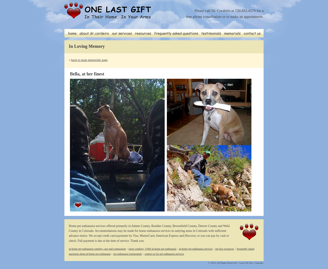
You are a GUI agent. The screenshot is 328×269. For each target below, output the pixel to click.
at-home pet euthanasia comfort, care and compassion (97, 248)
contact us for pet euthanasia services (164, 254)
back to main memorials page (89, 60)
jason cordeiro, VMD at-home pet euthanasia (152, 248)
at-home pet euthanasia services (195, 248)
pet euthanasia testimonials (127, 254)
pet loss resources (224, 248)
